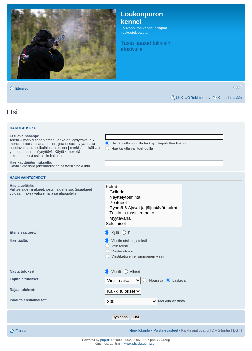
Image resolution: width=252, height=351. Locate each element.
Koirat (143, 186)
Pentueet (143, 202)
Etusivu (22, 88)
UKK (179, 97)
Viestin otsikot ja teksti (126, 241)
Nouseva (153, 280)
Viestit (113, 272)
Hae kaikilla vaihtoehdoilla (129, 148)
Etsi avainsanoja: (24, 136)
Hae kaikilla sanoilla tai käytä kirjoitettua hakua (145, 143)
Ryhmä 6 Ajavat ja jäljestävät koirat (143, 207)
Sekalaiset (143, 223)
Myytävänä (143, 218)
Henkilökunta (139, 330)
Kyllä (112, 233)
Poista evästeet (165, 330)
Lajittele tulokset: (24, 279)
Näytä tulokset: (23, 271)
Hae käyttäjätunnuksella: (31, 162)
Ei (126, 233)
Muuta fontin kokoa (237, 87)
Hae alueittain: (22, 185)
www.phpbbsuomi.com (140, 343)
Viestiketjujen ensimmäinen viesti (134, 256)
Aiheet (132, 272)
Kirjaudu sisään (230, 97)
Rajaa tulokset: (22, 290)
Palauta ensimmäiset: (28, 300)
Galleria (143, 192)
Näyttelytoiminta (143, 197)
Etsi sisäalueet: (23, 232)
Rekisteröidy (200, 97)
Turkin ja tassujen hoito (143, 213)
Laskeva (176, 280)
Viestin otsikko (119, 251)
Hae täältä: (19, 240)
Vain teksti (116, 246)
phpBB (105, 340)
